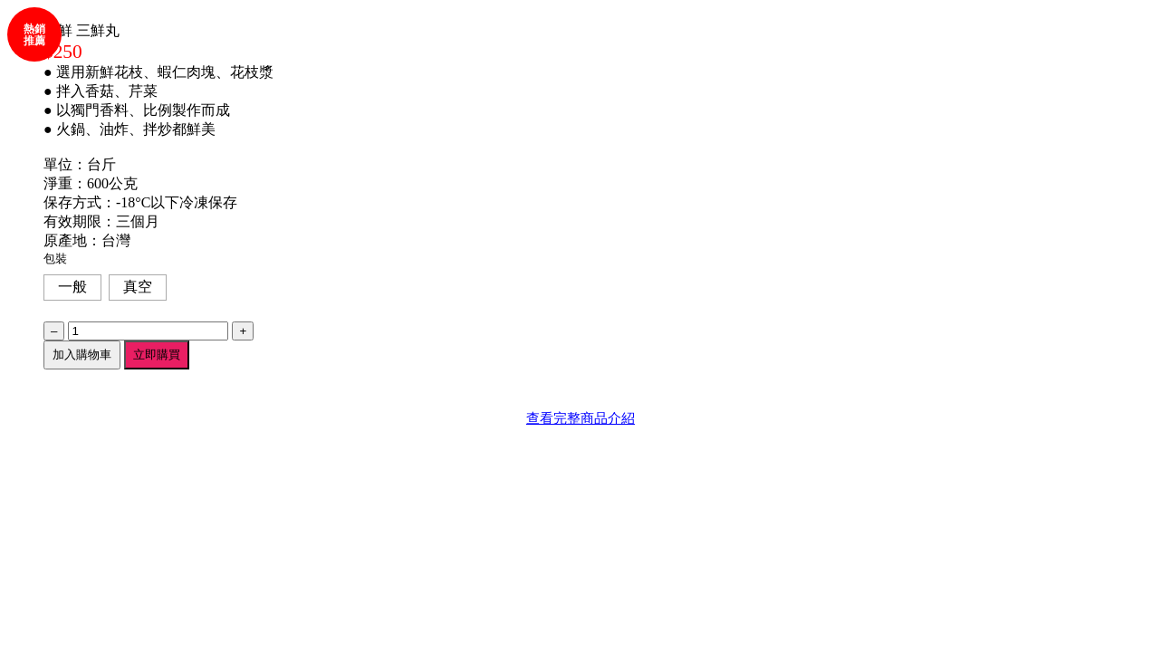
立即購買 (156, 354)
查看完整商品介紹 (580, 418)
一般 (72, 286)
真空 (137, 286)
